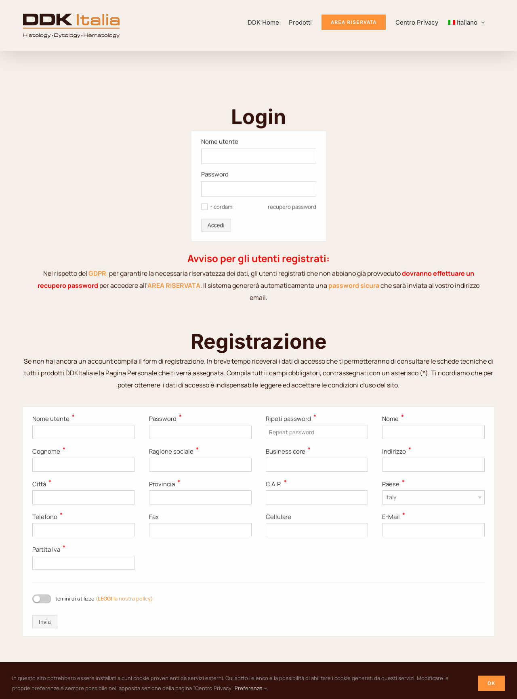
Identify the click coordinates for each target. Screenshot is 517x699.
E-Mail (393, 517)
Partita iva (48, 549)
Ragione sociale (174, 451)
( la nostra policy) (124, 598)
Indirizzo (396, 451)
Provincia (164, 484)
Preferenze (251, 688)
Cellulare (278, 517)
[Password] (258, 67)
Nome (393, 418)
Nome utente (53, 418)
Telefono (47, 517)
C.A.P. (276, 484)
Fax (154, 517)
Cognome (48, 451)
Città (41, 484)
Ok (492, 683)
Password (215, 52)
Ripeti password (291, 418)
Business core (288, 451)
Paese (393, 484)
